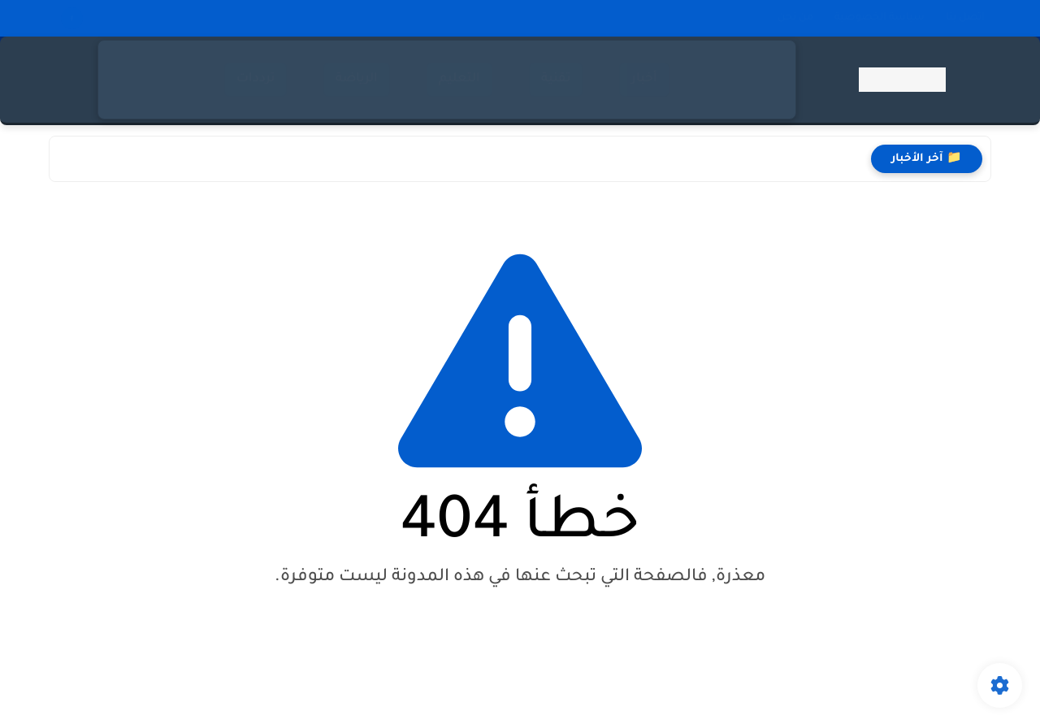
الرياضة (357, 79)
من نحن (795, 18)
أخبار (644, 79)
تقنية (555, 79)
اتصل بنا (965, 18)
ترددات (255, 79)
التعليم (459, 79)
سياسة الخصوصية (879, 18)
